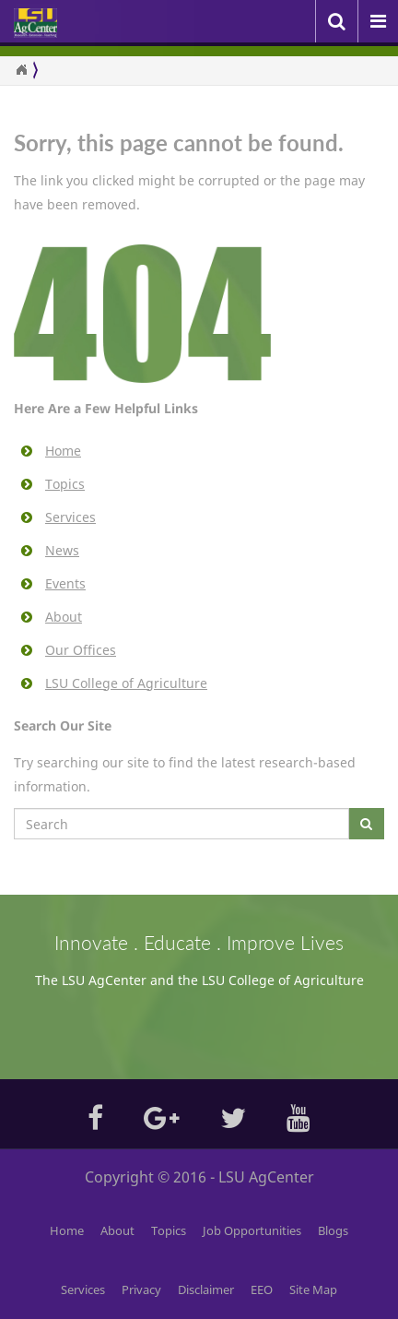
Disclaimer (206, 1289)
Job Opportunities (252, 1230)
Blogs (333, 1230)
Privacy (141, 1289)
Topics (65, 484)
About (63, 616)
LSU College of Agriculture (126, 683)
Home (63, 450)
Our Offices (80, 650)
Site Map (313, 1289)
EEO (262, 1289)
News (62, 550)
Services (70, 517)
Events (65, 583)
